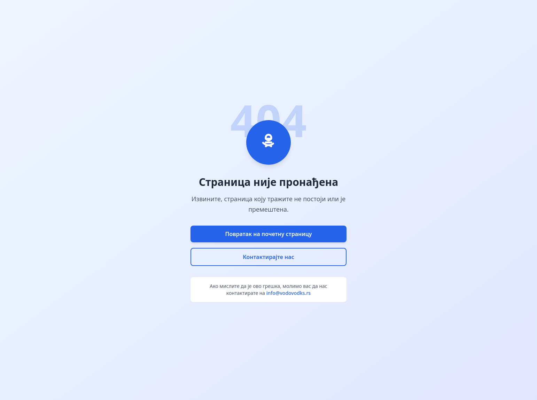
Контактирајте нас (268, 257)
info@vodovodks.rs (288, 293)
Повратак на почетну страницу (268, 234)
